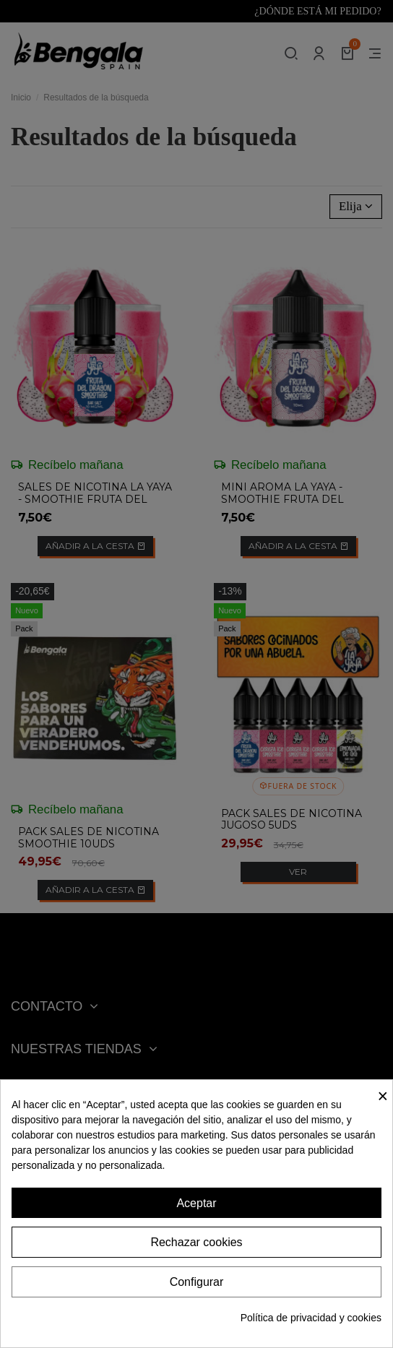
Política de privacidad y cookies (311, 1317)
